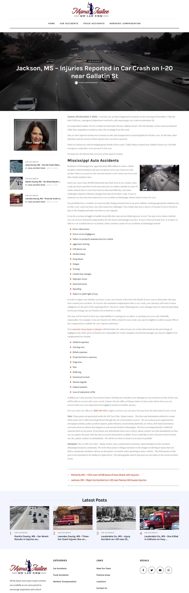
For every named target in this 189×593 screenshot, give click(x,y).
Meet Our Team (103, 568)
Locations (101, 581)
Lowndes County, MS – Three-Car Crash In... (43, 198)
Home (51, 23)
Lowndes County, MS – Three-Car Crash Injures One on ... (73, 538)
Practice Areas (103, 575)
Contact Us (101, 588)
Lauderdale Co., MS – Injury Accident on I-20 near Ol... (115, 538)
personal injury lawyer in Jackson (87, 329)
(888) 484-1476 (100, 410)
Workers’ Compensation (125, 23)
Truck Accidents (94, 23)
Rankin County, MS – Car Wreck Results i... (42, 182)
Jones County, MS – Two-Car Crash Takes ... (42, 165)
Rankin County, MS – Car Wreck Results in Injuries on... (31, 538)
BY (35, 168)
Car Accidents (69, 23)
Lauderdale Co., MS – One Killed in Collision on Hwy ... (161, 538)
